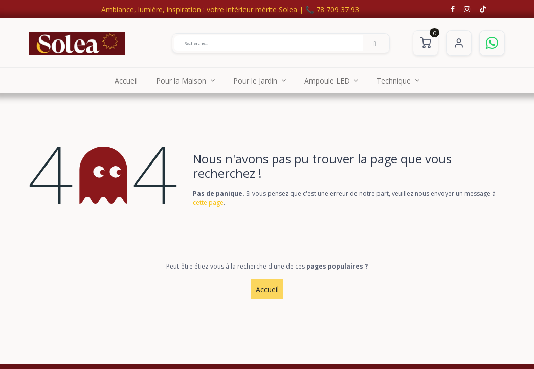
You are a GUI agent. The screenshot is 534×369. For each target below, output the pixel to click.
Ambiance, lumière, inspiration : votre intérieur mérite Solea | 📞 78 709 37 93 (230, 9)
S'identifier (459, 43)
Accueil (267, 289)
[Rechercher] (375, 43)
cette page (208, 202)
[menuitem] (126, 80)
